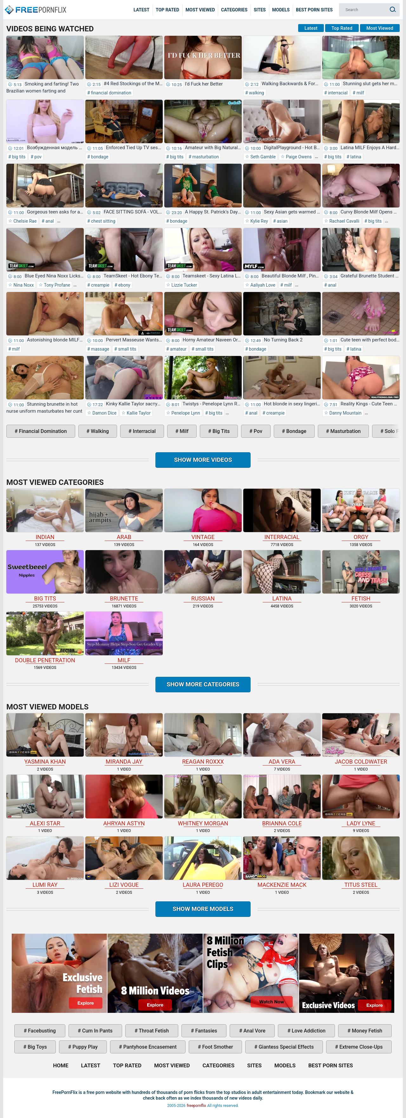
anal (49, 221)
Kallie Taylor (138, 413)
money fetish (366, 1031)
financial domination (110, 92)
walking (256, 92)
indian (45, 514)
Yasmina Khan (45, 739)
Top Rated (167, 10)
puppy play (84, 1047)
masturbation (205, 156)
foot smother (217, 1047)
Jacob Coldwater (361, 739)
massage (99, 349)
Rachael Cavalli (343, 221)
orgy (361, 514)
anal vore (253, 1031)
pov (37, 156)
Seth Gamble (262, 156)
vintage (203, 514)
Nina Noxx (23, 285)
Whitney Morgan (203, 800)
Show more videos (203, 459)
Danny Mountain (345, 413)
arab (124, 514)
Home (35, 5)
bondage (99, 156)
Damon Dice (103, 413)
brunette (124, 576)
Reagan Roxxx (203, 739)
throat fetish (153, 1031)
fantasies (205, 1031)
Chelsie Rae (24, 221)
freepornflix (196, 1105)
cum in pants (97, 1031)
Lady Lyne (361, 800)
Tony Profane (56, 285)
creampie (99, 285)
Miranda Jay (124, 739)
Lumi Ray (45, 862)
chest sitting (102, 221)
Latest (141, 10)
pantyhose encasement (149, 1047)
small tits (126, 349)
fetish (361, 576)
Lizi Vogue (124, 862)
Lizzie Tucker (183, 285)
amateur (178, 349)
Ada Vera (282, 739)
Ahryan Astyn (124, 800)
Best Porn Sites (314, 10)
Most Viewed (200, 10)
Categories (234, 10)
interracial (337, 92)
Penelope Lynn (185, 413)
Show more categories (203, 684)
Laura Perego (203, 862)
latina (355, 156)
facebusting (41, 1031)
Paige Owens (298, 156)
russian (203, 576)
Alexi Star (45, 800)
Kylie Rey (258, 221)
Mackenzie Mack (282, 862)
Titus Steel (361, 862)
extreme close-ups (360, 1047)
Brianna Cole (282, 800)
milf (359, 92)
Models (281, 10)
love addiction (308, 1031)
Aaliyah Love (262, 285)
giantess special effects (285, 1047)
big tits (18, 156)
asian (282, 221)
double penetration (45, 637)
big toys (36, 1047)
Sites (260, 10)
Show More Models (203, 908)
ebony (123, 285)
